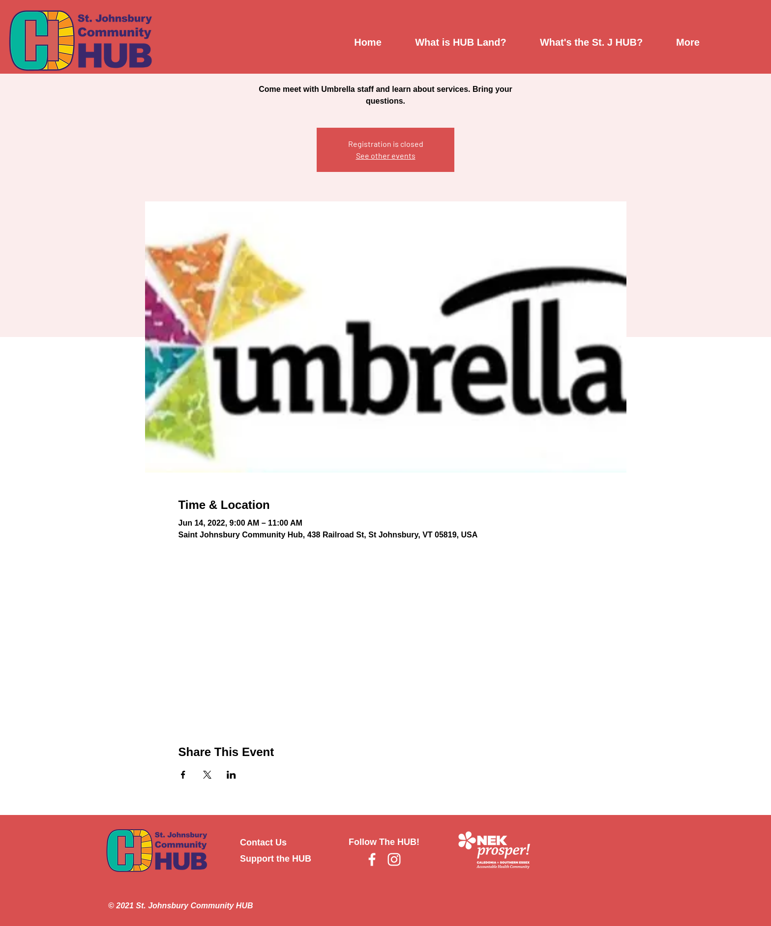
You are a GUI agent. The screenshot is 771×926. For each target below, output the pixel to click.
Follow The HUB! (384, 842)
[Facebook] (372, 859)
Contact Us (263, 842)
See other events (385, 155)
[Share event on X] (207, 775)
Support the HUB (275, 859)
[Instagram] (394, 859)
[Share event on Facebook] (183, 775)
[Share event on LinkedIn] (231, 775)
